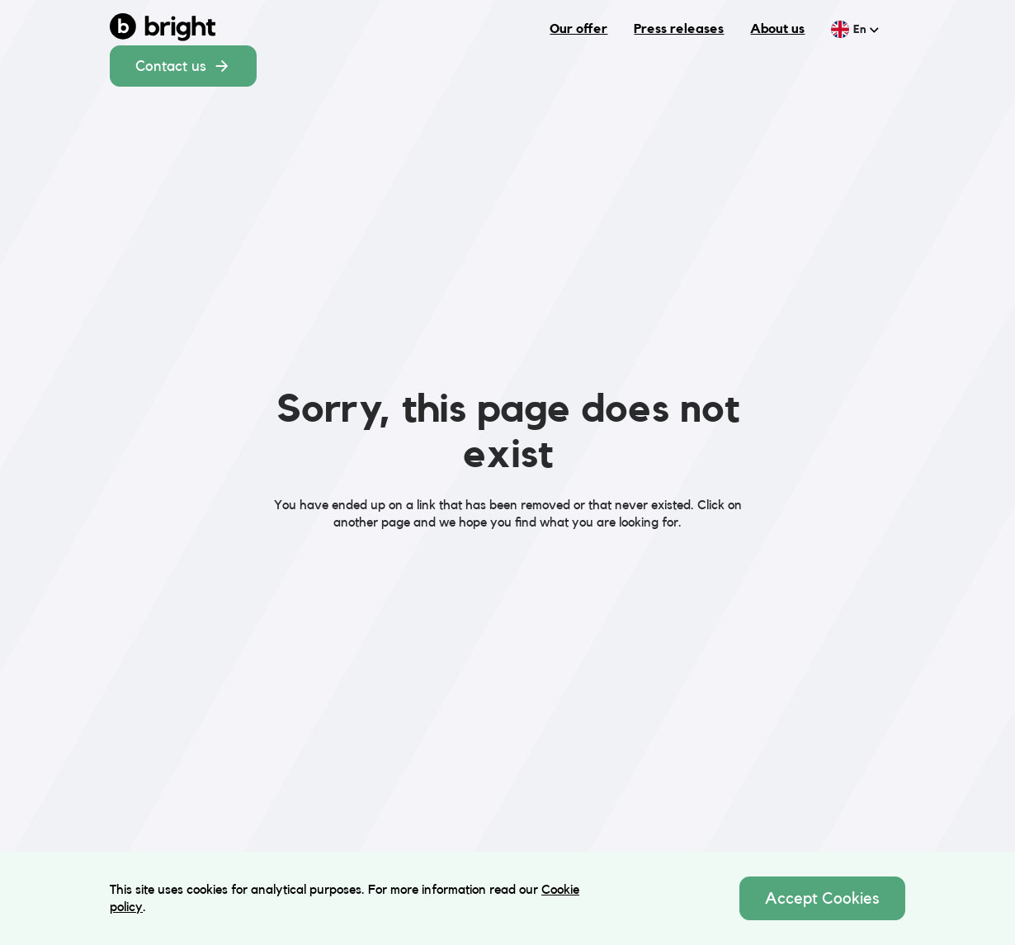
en (866, 28)
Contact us (183, 66)
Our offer (578, 28)
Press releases (679, 28)
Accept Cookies (822, 898)
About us (777, 28)
